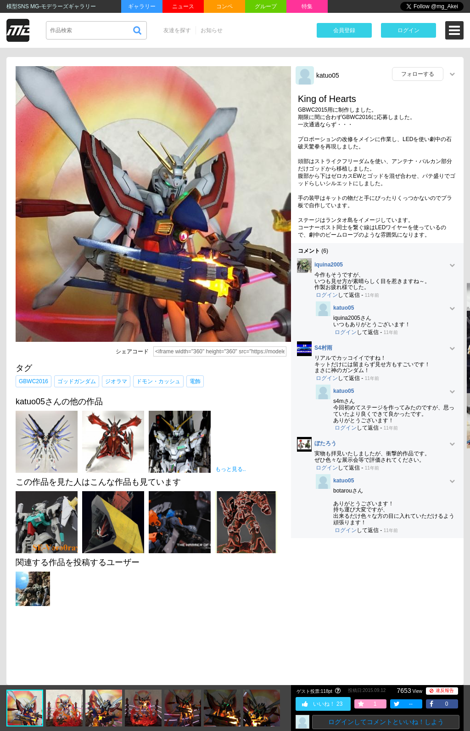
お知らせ (212, 30)
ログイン (408, 30)
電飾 (195, 381)
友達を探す (177, 30)
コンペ (224, 6)
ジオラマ (116, 381)
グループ (266, 6)
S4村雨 (323, 348)
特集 (307, 6)
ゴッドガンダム (76, 381)
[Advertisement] (377, 611)
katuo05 (327, 75)
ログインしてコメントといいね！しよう (386, 721)
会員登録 (344, 30)
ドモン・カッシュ (158, 381)
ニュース (183, 6)
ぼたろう (325, 444)
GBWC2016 (33, 381)
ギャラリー (142, 6)
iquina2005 (328, 265)
